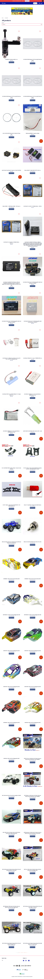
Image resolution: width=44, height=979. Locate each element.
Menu (4, 3)
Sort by (3, 22)
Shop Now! (27, 0)
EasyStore (31, 976)
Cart (40, 3)
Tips (2, 960)
